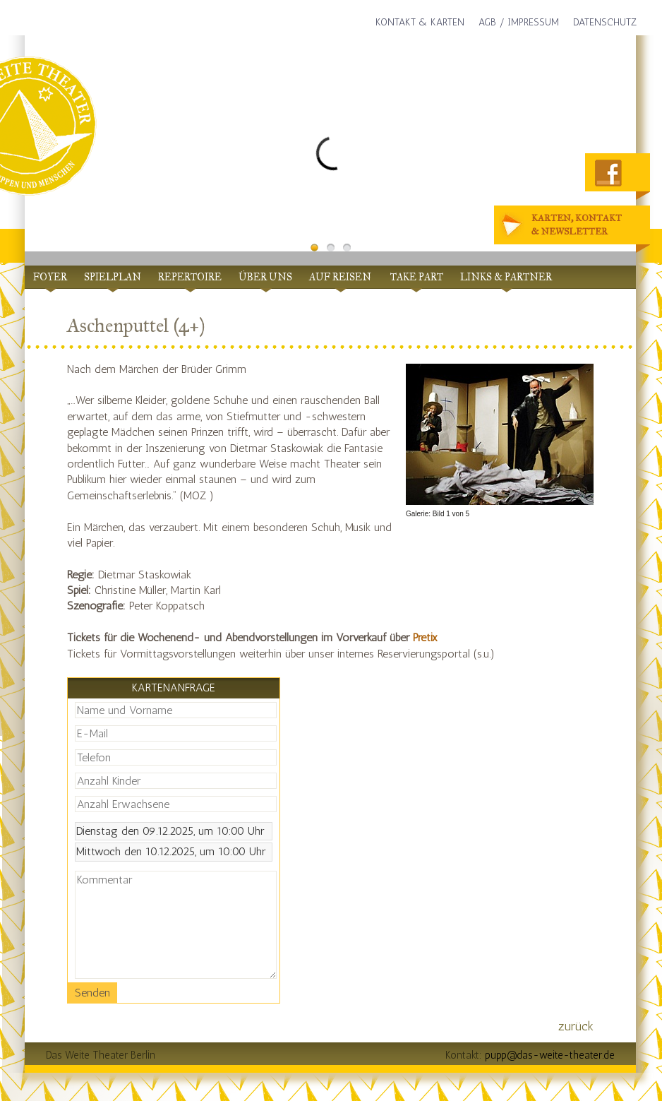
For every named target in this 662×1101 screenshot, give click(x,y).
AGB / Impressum (519, 22)
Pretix (425, 637)
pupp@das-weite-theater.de (550, 1055)
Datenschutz (605, 22)
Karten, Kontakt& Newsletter (563, 225)
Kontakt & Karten (419, 22)
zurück (576, 1026)
